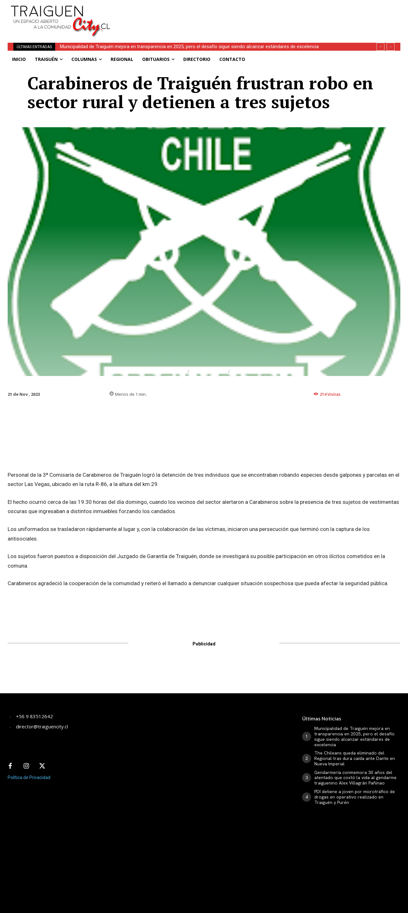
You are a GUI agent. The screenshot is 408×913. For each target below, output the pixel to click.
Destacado (165, 371)
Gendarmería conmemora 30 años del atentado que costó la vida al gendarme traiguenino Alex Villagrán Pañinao (355, 777)
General (247, 371)
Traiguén (208, 371)
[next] (391, 47)
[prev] (380, 47)
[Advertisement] (260, 14)
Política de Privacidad (29, 777)
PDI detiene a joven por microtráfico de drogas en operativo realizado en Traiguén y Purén (354, 797)
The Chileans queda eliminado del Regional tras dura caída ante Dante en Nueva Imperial (354, 758)
